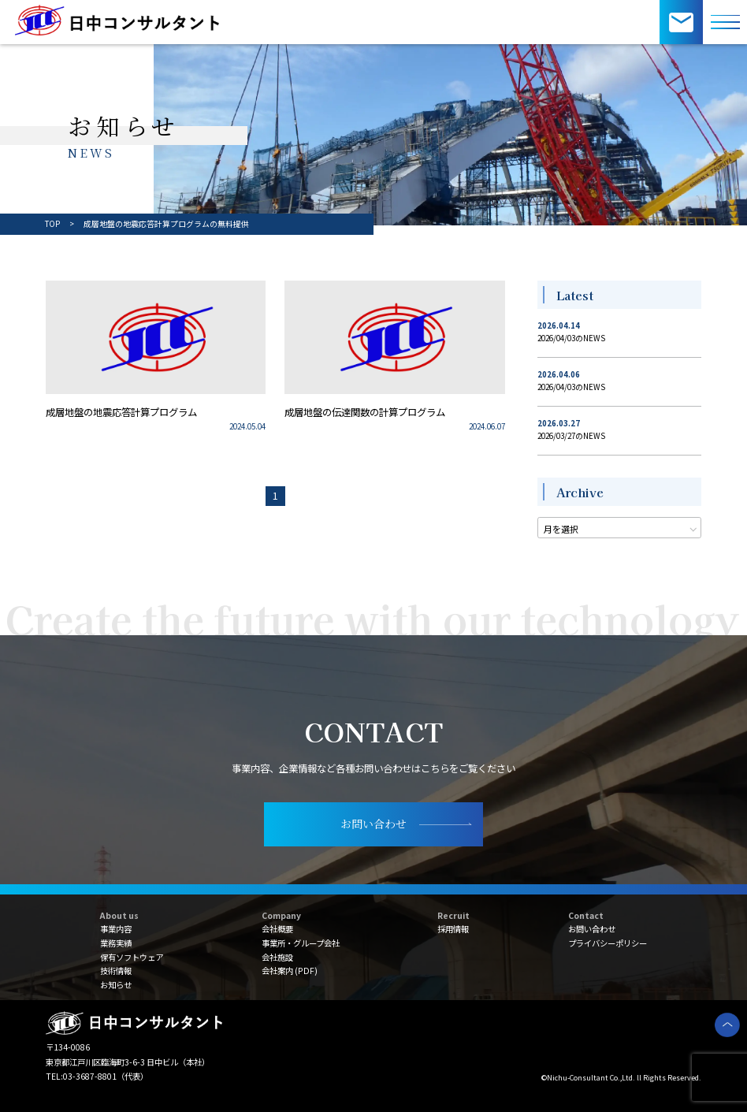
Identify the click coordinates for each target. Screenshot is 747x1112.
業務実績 (116, 943)
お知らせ (116, 985)
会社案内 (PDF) (290, 970)
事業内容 (116, 929)
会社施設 (277, 957)
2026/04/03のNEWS (571, 338)
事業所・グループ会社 (301, 943)
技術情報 (116, 970)
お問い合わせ (591, 929)
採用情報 (453, 929)
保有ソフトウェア (131, 957)
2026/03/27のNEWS (571, 435)
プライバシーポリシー (607, 943)
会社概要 (277, 929)
